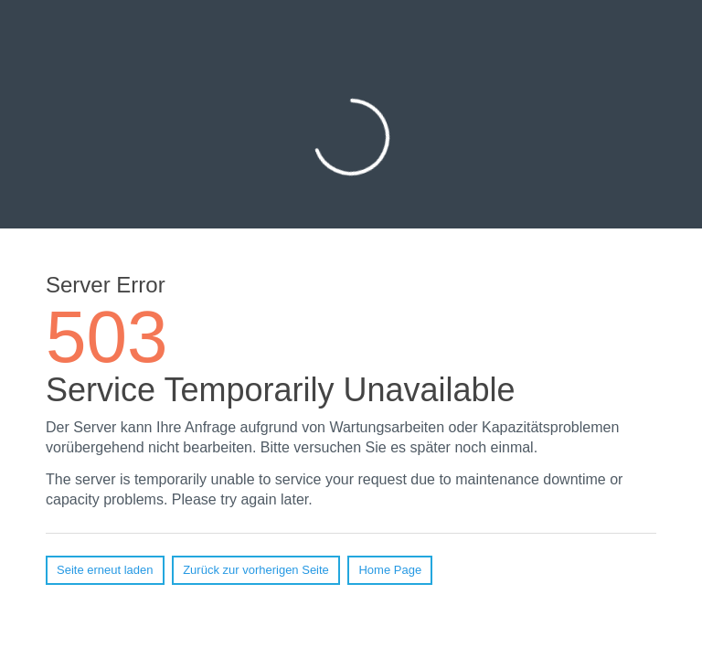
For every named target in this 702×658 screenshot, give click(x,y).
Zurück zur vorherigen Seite (256, 570)
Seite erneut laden (105, 570)
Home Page (389, 570)
